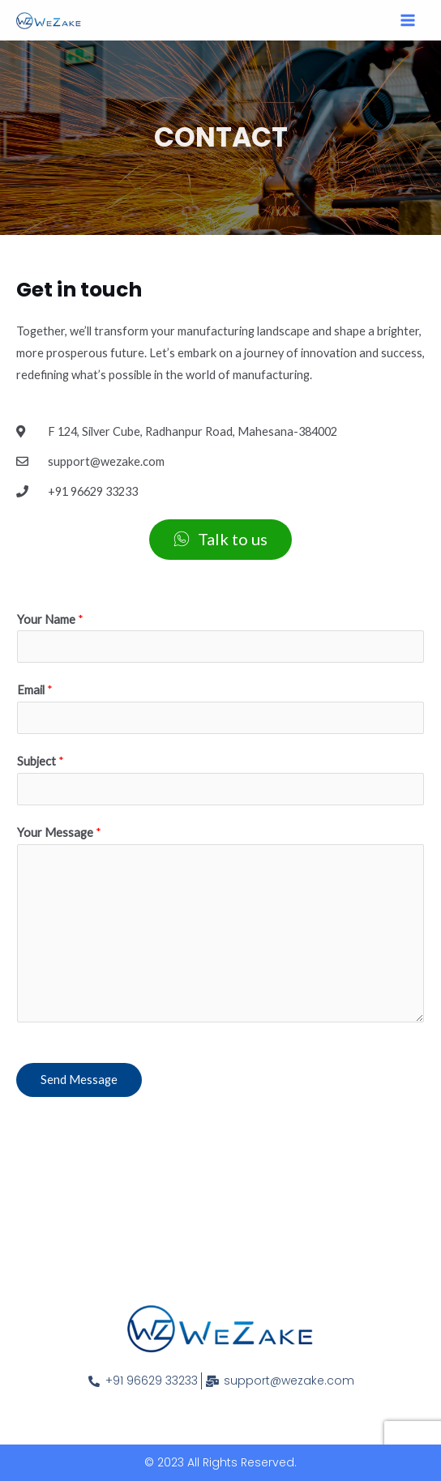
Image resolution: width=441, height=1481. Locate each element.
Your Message (59, 832)
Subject (40, 761)
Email (35, 690)
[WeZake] (48, 20)
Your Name (50, 619)
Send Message (79, 1079)
